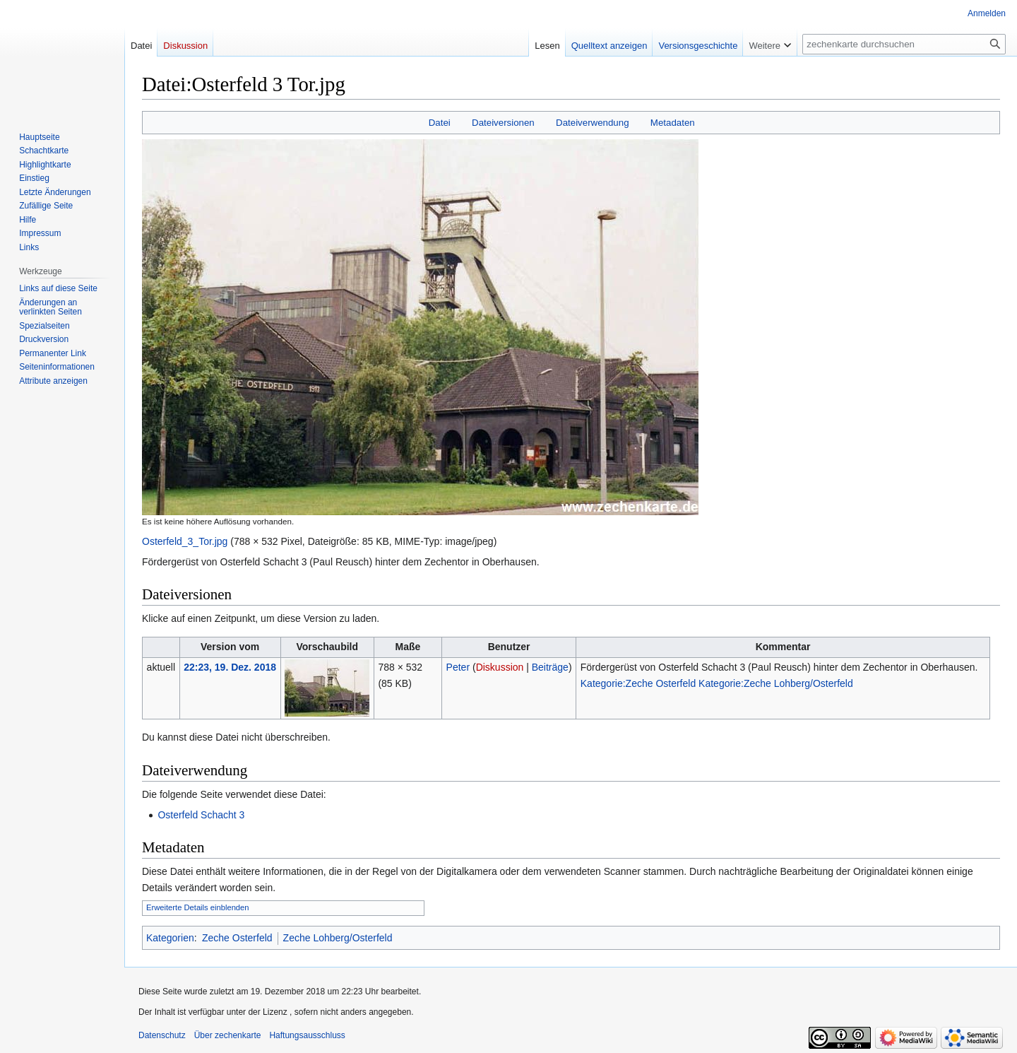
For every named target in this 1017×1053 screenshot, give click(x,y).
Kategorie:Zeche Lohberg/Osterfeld (775, 683)
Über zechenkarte (227, 1035)
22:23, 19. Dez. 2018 (230, 667)
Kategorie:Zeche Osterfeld (638, 683)
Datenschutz (162, 1035)
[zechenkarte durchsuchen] (904, 44)
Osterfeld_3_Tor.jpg (184, 541)
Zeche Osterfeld (237, 937)
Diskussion (500, 667)
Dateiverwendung (592, 122)
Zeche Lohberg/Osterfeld (338, 937)
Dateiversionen (503, 122)
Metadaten (672, 122)
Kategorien (170, 937)
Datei (440, 122)
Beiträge (550, 667)
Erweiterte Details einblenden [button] (197, 907)
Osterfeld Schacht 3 (200, 814)
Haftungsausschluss (307, 1035)
